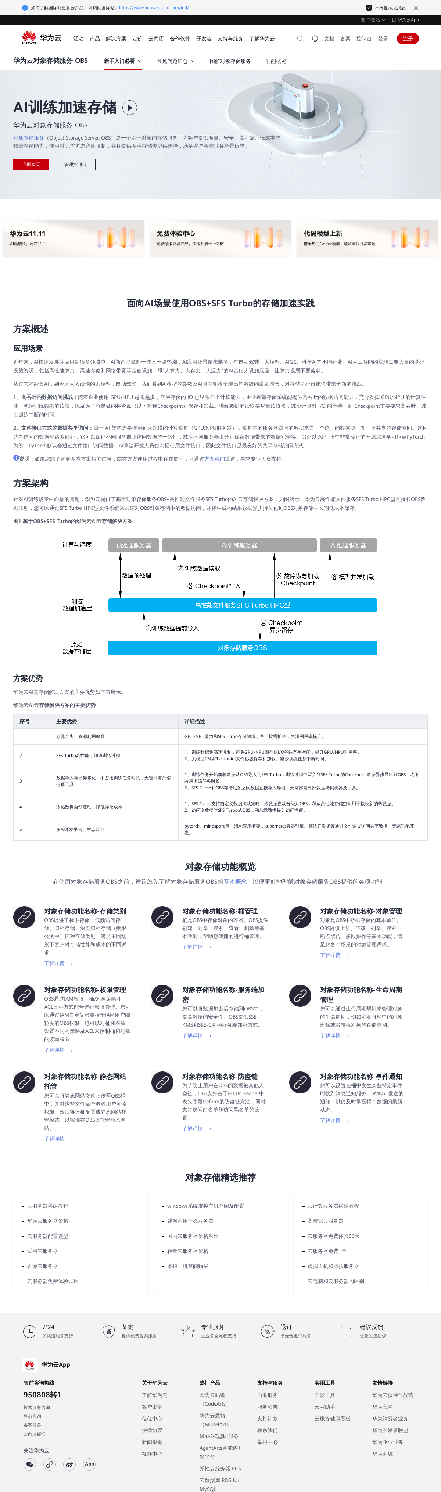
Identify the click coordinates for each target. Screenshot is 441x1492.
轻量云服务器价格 (187, 1251)
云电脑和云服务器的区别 (336, 1281)
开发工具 (325, 1395)
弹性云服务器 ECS (220, 1468)
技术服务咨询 (37, 1407)
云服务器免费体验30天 (334, 1236)
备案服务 (32, 1425)
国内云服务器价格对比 (193, 1236)
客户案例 (152, 1407)
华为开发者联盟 (390, 1430)
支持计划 (267, 1418)
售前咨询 (32, 1416)
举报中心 (267, 1442)
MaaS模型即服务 (219, 1436)
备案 (345, 39)
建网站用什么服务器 (190, 1221)
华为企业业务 (387, 1442)
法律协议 (152, 1430)
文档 (329, 39)
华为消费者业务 (390, 1418)
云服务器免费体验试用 (53, 1281)
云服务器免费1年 (327, 1251)
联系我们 (267, 1430)
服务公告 (267, 1407)
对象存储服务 (28, 138)
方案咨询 (214, 459)
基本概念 (235, 881)
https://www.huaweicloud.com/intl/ (154, 7)
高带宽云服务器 (326, 1221)
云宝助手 (325, 1407)
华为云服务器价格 (47, 1221)
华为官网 (382, 1407)
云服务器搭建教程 (47, 1206)
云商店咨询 (35, 1434)
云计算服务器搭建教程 (333, 1206)
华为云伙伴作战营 (392, 1395)
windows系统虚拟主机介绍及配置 (205, 1206)
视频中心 (152, 1454)
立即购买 (31, 164)
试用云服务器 (42, 1251)
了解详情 (59, 963)
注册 (408, 39)
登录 (383, 39)
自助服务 (267, 1395)
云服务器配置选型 (47, 1236)
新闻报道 (152, 1442)
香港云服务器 (42, 1266)
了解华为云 (155, 1395)
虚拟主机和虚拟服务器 (333, 1266)
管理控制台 (75, 164)
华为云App (408, 19)
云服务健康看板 (333, 1418)
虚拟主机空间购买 (187, 1266)
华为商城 (382, 1454)
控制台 (364, 39)
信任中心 (152, 1418)
